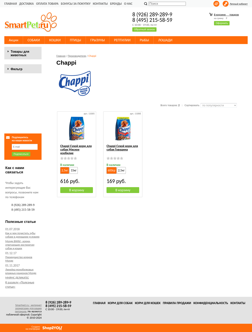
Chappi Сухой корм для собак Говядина (122, 147)
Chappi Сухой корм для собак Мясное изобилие (76, 149)
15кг (73, 170)
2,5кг (64, 170)
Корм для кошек (147, 303)
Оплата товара (47, 4)
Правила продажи (177, 303)
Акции (13, 40)
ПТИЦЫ (75, 40)
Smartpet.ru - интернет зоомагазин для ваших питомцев (28, 308)
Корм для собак (120, 303)
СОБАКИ (34, 40)
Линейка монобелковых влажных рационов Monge (20, 275)
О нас (128, 4)
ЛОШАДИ (165, 40)
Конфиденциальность (210, 303)
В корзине (226, 14)
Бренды (116, 4)
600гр (111, 170)
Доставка (26, 4)
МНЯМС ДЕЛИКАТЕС (17, 282)
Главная (10, 4)
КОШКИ (55, 40)
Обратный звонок (144, 29)
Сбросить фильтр (23, 124)
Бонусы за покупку (75, 4)
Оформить (222, 23)
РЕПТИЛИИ (122, 40)
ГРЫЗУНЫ (97, 40)
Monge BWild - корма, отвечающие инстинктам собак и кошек (19, 249)
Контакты (100, 4)
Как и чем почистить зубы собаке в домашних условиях (22, 239)
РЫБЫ (144, 40)
